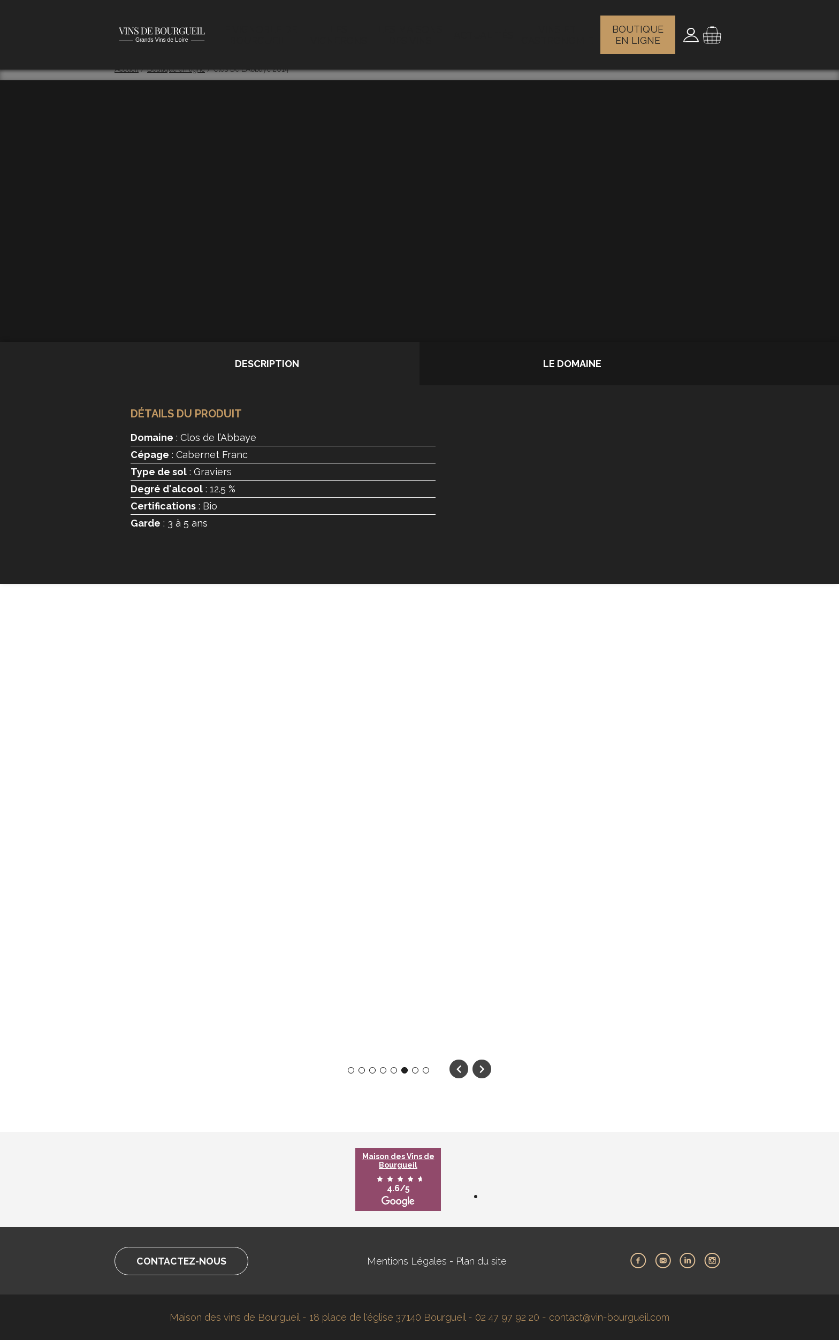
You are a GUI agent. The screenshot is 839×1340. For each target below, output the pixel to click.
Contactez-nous (183, 1261)
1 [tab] (351, 1070)
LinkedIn (688, 1261)
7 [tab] (415, 1070)
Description (267, 363)
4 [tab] (383, 1070)
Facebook (638, 1261)
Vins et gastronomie (558, 29)
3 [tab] (372, 1070)
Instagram (712, 1261)
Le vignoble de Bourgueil (259, 29)
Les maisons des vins (413, 29)
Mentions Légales (409, 1261)
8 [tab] (426, 1070)
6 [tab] (404, 1070)
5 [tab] (394, 1070)
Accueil (127, 69)
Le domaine (572, 363)
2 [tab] (362, 1070)
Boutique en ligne (639, 29)
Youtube (663, 1261)
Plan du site (483, 1261)
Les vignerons (340, 29)
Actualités (485, 29)
